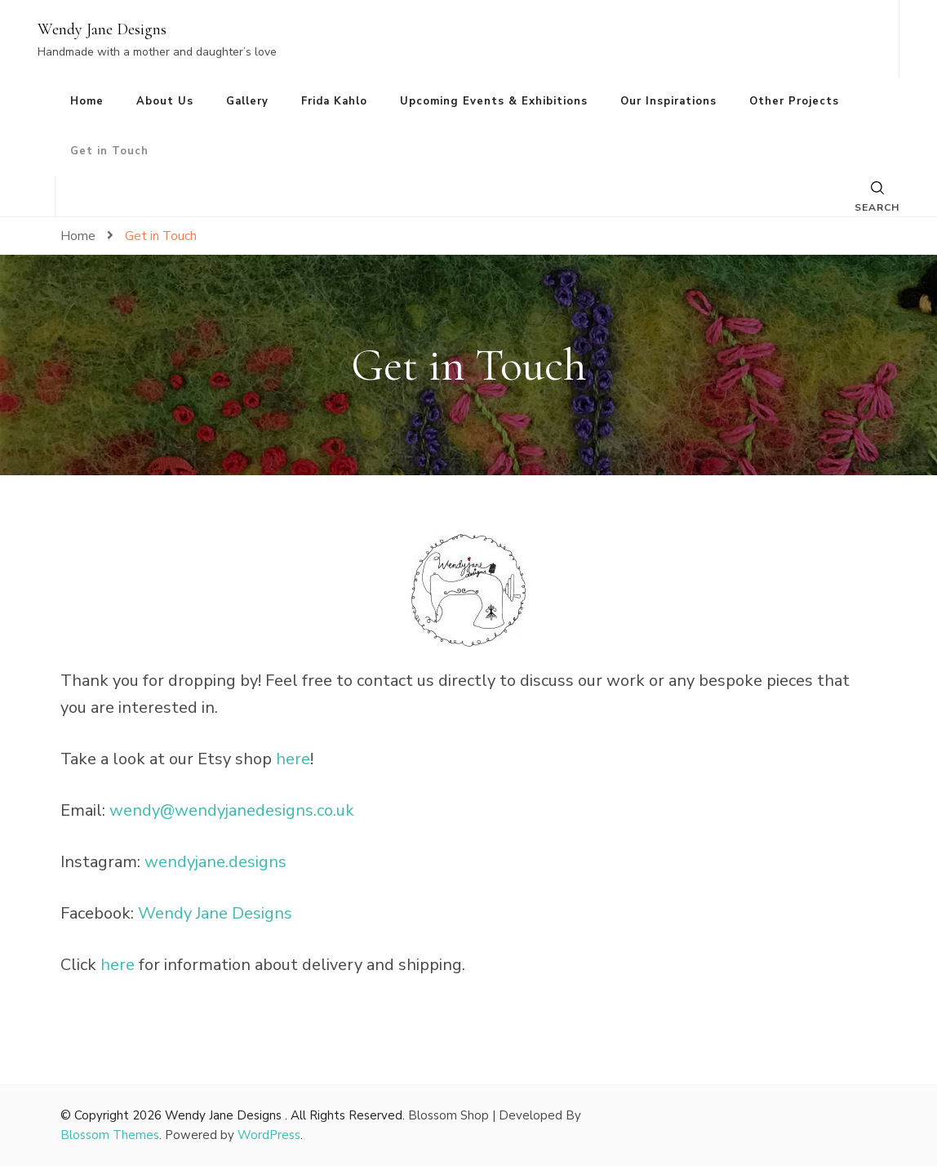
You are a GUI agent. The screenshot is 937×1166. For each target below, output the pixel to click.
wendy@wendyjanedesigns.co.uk (231, 810)
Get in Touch (109, 151)
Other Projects (794, 101)
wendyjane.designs (215, 862)
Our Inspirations (668, 101)
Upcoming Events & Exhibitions (494, 101)
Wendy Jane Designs (102, 29)
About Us (164, 101)
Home (87, 101)
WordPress (269, 1135)
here (293, 759)
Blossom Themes (109, 1135)
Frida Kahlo (334, 101)
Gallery (247, 101)
